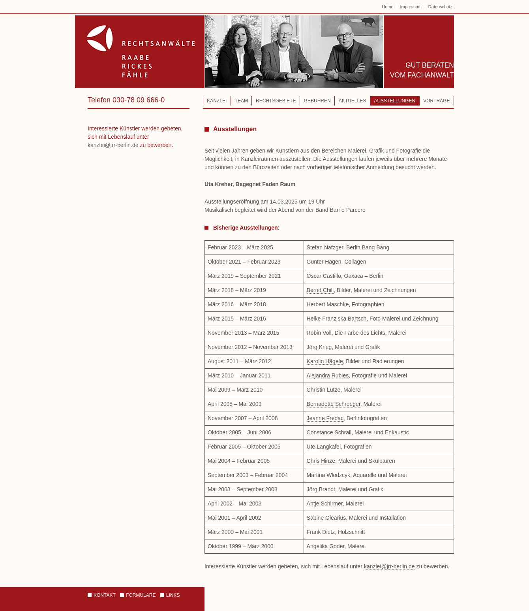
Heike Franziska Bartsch (337, 318)
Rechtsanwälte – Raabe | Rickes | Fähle (229, 51)
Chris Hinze (321, 461)
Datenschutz (440, 6)
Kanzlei (217, 101)
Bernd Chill (320, 290)
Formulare (141, 595)
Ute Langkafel (324, 446)
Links (173, 595)
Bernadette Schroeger (333, 404)
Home (387, 6)
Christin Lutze (324, 390)
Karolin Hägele (325, 361)
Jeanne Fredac (325, 418)
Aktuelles (352, 101)
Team (241, 101)
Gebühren (317, 101)
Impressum (411, 6)
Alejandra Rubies (328, 375)
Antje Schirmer (325, 503)
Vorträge (436, 101)
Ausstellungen (394, 101)
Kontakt (105, 595)
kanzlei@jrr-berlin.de (389, 566)
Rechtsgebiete (276, 101)
